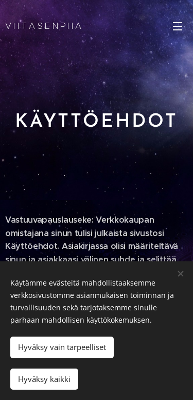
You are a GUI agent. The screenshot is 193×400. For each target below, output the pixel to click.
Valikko (177, 26)
